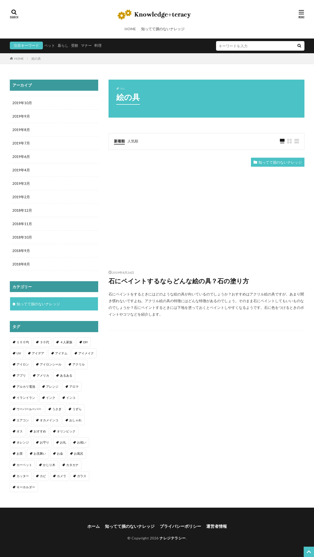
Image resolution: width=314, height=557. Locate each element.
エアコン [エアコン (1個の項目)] (23, 420)
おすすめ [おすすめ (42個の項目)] (40, 431)
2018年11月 (22, 224)
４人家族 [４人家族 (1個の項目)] (66, 342)
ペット (49, 45)
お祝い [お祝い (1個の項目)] (81, 442)
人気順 (132, 141)
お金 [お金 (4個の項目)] (60, 453)
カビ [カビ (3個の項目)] (43, 476)
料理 (98, 45)
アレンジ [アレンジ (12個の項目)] (52, 386)
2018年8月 (21, 264)
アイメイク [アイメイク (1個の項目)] (86, 353)
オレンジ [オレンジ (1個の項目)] (23, 442)
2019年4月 (21, 170)
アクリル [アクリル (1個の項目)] (78, 364)
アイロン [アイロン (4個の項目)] (23, 364)
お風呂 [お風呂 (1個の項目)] (78, 453)
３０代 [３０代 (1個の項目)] (44, 342)
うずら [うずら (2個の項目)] (77, 409)
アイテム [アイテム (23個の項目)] (61, 353)
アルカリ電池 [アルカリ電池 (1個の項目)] (26, 386)
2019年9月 (21, 116)
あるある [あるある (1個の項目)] (66, 375)
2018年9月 (21, 250)
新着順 (119, 141)
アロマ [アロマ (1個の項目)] (74, 386)
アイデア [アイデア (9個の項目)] (38, 353)
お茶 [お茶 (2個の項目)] (20, 453)
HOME (130, 29)
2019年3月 (21, 183)
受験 (74, 45)
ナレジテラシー (172, 538)
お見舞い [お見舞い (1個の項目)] (40, 453)
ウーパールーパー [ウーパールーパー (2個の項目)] (29, 409)
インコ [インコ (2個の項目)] (70, 398)
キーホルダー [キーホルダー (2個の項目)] (26, 487)
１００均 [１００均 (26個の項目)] (23, 342)
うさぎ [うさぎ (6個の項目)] (57, 409)
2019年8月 (21, 129)
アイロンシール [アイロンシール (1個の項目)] (51, 364)
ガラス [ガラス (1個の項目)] (81, 476)
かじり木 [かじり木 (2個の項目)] (49, 465)
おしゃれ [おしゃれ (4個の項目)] (75, 420)
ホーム (93, 526)
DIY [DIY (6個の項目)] (85, 342)
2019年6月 (21, 156)
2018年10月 (22, 237)
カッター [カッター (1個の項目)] (23, 476)
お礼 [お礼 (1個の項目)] (63, 442)
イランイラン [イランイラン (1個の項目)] (26, 398)
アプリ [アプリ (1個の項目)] (21, 375)
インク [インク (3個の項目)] (50, 398)
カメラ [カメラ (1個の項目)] (61, 476)
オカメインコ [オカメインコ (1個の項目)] (49, 420)
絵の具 (36, 58)
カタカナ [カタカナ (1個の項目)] (72, 465)
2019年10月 (22, 103)
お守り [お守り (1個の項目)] (44, 442)
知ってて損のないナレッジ (163, 29)
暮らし (63, 45)
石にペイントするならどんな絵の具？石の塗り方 (179, 281)
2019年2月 (21, 197)
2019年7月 (21, 143)
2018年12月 (22, 210)
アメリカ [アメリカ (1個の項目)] (43, 375)
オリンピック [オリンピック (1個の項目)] (66, 431)
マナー (86, 45)
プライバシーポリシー (180, 526)
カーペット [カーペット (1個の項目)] (24, 465)
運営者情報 (216, 526)
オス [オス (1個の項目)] (20, 431)
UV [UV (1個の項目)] (19, 353)
